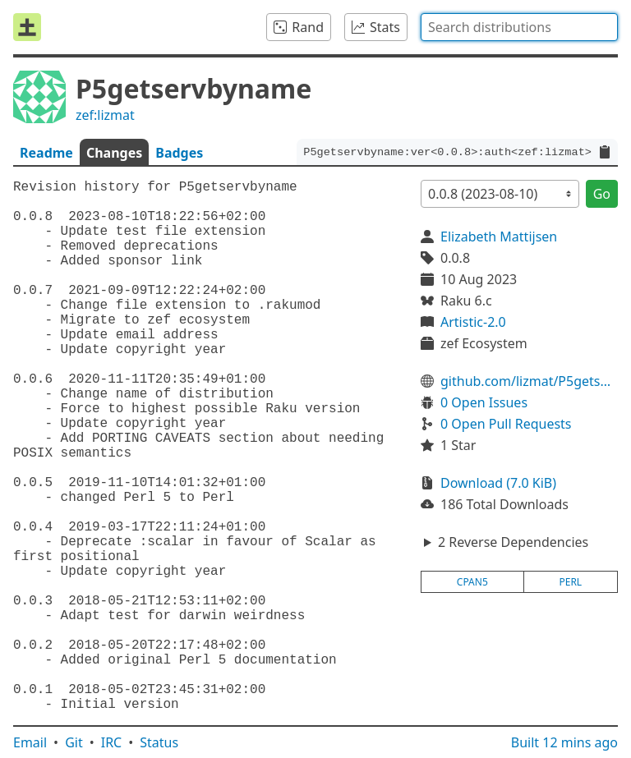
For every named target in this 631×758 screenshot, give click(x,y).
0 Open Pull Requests (506, 424)
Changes (114, 153)
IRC (111, 742)
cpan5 (472, 582)
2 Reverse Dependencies (513, 542)
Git (74, 742)
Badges (179, 153)
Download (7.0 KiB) (498, 483)
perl (570, 582)
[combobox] (519, 27)
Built (564, 742)
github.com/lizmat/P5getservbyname (529, 381)
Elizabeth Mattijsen (498, 236)
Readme (46, 153)
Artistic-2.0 (473, 322)
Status (159, 742)
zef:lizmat (105, 115)
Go (601, 194)
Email (30, 742)
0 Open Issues (483, 402)
